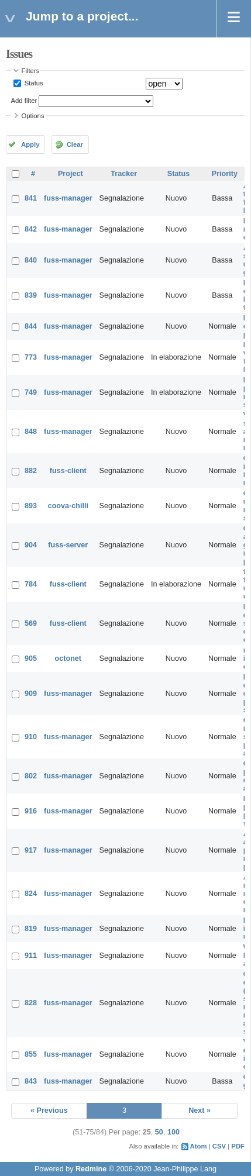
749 (31, 392)
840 (31, 260)
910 (31, 737)
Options (33, 115)
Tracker (124, 174)
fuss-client (68, 471)
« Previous (49, 1110)
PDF (238, 1146)
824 (31, 893)
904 (31, 545)
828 (31, 1003)
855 (31, 1054)
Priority (225, 174)
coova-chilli (68, 506)
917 (31, 850)
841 (31, 198)
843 (31, 1081)
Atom (198, 1146)
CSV (219, 1146)
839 (31, 295)
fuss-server (68, 545)
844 (31, 326)
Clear (75, 144)
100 (173, 1132)
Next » (199, 1110)
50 (159, 1132)
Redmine (90, 1169)
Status (33, 83)
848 (31, 431)
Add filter (24, 100)
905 (31, 658)
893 (31, 506)
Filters (31, 70)
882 (31, 471)
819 (31, 929)
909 (31, 693)
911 (31, 955)
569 (31, 623)
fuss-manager (68, 198)
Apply (30, 144)
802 (31, 776)
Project (70, 174)
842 (31, 229)
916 (31, 811)
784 (31, 584)
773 (31, 357)
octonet (68, 658)
